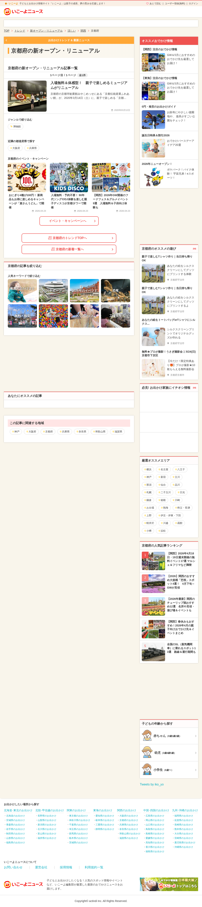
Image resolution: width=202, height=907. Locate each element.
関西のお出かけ (126, 810)
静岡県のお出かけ (105, 829)
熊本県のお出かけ (183, 829)
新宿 (162, 477)
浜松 (162, 530)
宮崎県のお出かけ (183, 838)
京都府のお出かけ (128, 820)
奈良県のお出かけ (128, 829)
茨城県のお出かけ (78, 842)
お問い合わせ (13, 867)
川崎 (176, 500)
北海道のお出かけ (15, 815)
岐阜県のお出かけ (105, 820)
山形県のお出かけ (15, 838)
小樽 (148, 530)
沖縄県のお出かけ (183, 847)
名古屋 (163, 469)
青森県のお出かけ (15, 824)
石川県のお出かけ (47, 829)
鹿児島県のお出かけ (184, 842)
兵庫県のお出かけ (128, 824)
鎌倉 (148, 500)
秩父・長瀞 (182, 507)
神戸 (15, 431)
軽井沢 (149, 523)
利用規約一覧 (94, 867)
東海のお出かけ (102, 810)
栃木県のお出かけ (78, 838)
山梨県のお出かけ (47, 820)
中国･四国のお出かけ (156, 810)
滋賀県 (117, 431)
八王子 (180, 469)
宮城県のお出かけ (15, 820)
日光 (181, 492)
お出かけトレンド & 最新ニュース (69, 40)
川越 (164, 523)
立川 (176, 477)
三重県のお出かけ (105, 824)
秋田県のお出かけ (15, 833)
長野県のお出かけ (47, 815)
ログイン (193, 3)
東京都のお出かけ (78, 815)
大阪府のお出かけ (128, 815)
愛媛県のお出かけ (155, 838)
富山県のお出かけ (47, 833)
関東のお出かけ (76, 810)
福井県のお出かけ (47, 838)
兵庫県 (64, 431)
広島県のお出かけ (155, 815)
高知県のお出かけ (155, 842)
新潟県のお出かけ (47, 824)
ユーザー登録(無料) (175, 3)
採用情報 (66, 867)
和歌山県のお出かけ (129, 833)
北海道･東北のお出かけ (18, 810)
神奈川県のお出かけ (79, 820)
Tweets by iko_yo (152, 784)
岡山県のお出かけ (155, 820)
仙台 (162, 484)
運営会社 (41, 867)
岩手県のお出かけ (15, 829)
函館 (178, 523)
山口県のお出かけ (155, 824)
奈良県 (81, 431)
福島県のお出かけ (15, 842)
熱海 (164, 507)
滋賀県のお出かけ (128, 838)
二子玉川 (164, 492)
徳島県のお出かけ (155, 851)
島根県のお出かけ (155, 833)
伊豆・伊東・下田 (169, 515)
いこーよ (13, 3)
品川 (176, 484)
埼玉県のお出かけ (78, 829)
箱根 (162, 500)
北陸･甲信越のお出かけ (49, 810)
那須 (148, 484)
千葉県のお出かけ (78, 824)
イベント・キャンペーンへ (67, 221)
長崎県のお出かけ (183, 824)
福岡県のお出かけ (183, 815)
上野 (148, 515)
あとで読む (155, 3)
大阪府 (31, 431)
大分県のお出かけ (183, 833)
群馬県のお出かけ (78, 833)
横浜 (148, 469)
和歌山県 (99, 431)
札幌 (148, 492)
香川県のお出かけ (155, 847)
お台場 (149, 507)
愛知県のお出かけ (105, 815)
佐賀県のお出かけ (183, 820)
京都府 (48, 431)
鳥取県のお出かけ (155, 829)
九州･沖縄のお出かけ (185, 810)
